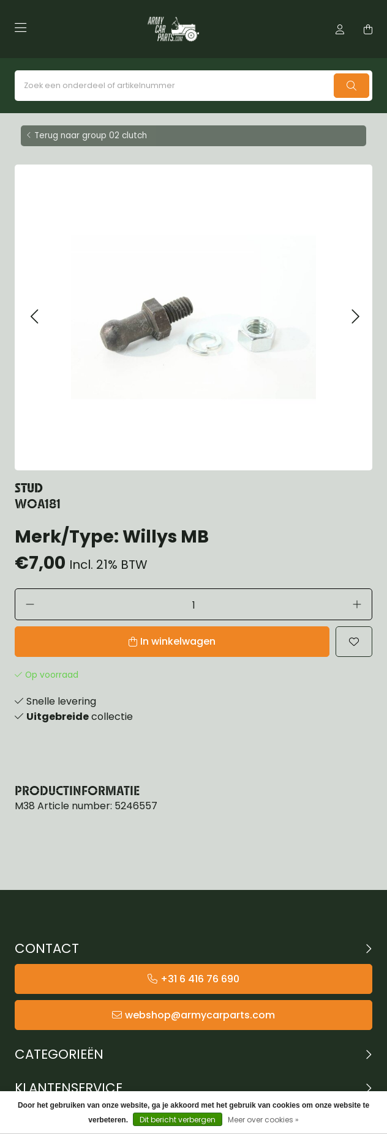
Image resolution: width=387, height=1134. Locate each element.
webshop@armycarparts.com (200, 1015)
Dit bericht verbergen (178, 1119)
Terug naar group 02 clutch (90, 135)
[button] (34, 317)
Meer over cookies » (263, 1119)
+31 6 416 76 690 (199, 979)
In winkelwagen (178, 641)
